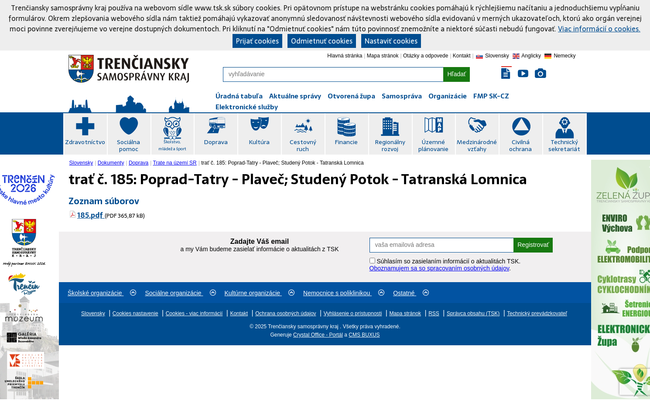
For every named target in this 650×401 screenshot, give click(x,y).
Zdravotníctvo (85, 142)
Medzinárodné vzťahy (477, 145)
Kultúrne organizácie (260, 293)
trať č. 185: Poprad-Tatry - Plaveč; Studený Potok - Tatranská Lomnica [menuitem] (282, 163)
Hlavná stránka (344, 56)
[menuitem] (82, 163)
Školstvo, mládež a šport (172, 145)
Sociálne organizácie (180, 293)
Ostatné (411, 293)
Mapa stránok (383, 56)
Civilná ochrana (520, 145)
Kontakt (462, 56)
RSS (433, 313)
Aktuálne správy (295, 96)
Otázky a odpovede (425, 56)
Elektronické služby (247, 106)
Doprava (216, 142)
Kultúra (259, 142)
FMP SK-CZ (491, 96)
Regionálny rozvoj (390, 145)
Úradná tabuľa (239, 96)
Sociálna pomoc (128, 145)
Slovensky (81, 163)
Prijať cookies (257, 41)
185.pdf (91, 215)
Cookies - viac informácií (194, 313)
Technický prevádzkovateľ (537, 313)
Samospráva (402, 96)
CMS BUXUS (364, 335)
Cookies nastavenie (135, 313)
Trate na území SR (175, 163)
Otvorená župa (351, 96)
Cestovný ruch (303, 145)
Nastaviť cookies (391, 41)
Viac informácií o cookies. (599, 28)
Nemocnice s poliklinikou (343, 293)
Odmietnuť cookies (321, 41)
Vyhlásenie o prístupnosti (353, 313)
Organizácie (447, 96)
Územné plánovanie (433, 145)
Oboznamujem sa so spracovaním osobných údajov (439, 268)
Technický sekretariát (564, 145)
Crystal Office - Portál (318, 335)
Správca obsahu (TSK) (473, 313)
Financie (346, 142)
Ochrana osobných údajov (285, 313)
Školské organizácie (102, 293)
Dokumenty (111, 163)
